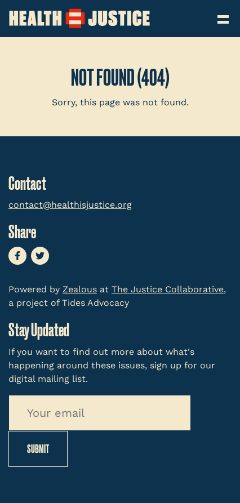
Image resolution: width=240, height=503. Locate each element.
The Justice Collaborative (168, 289)
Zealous (80, 289)
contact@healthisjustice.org (70, 204)
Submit (38, 448)
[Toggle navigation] (224, 16)
